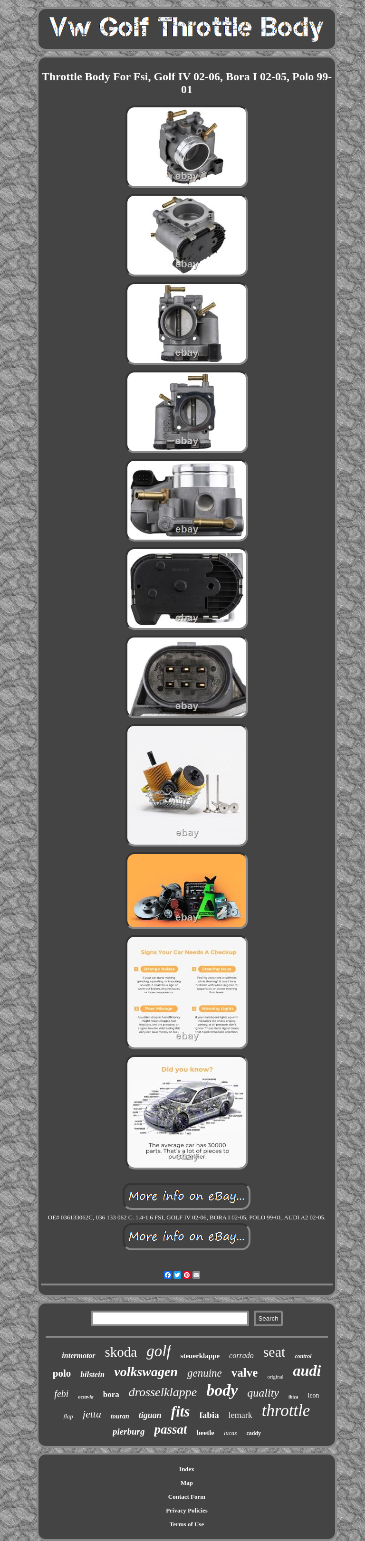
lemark (240, 1415)
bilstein (92, 1374)
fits (180, 1411)
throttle (286, 1410)
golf (158, 1351)
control (303, 1356)
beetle (205, 1432)
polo (62, 1373)
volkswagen (146, 1371)
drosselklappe (163, 1392)
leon (313, 1395)
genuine (204, 1373)
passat (170, 1429)
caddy (253, 1433)
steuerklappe (200, 1356)
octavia (85, 1396)
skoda (121, 1352)
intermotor (78, 1355)
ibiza (293, 1396)
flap (68, 1416)
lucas (230, 1432)
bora (111, 1394)
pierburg (129, 1431)
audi (307, 1370)
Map (187, 1482)
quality (263, 1393)
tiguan (150, 1415)
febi (61, 1394)
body (222, 1390)
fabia (209, 1415)
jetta (92, 1414)
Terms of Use (187, 1524)
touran (120, 1416)
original (275, 1376)
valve (244, 1372)
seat (274, 1352)
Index (186, 1469)
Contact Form (186, 1496)
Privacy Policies (187, 1510)
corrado (241, 1355)
